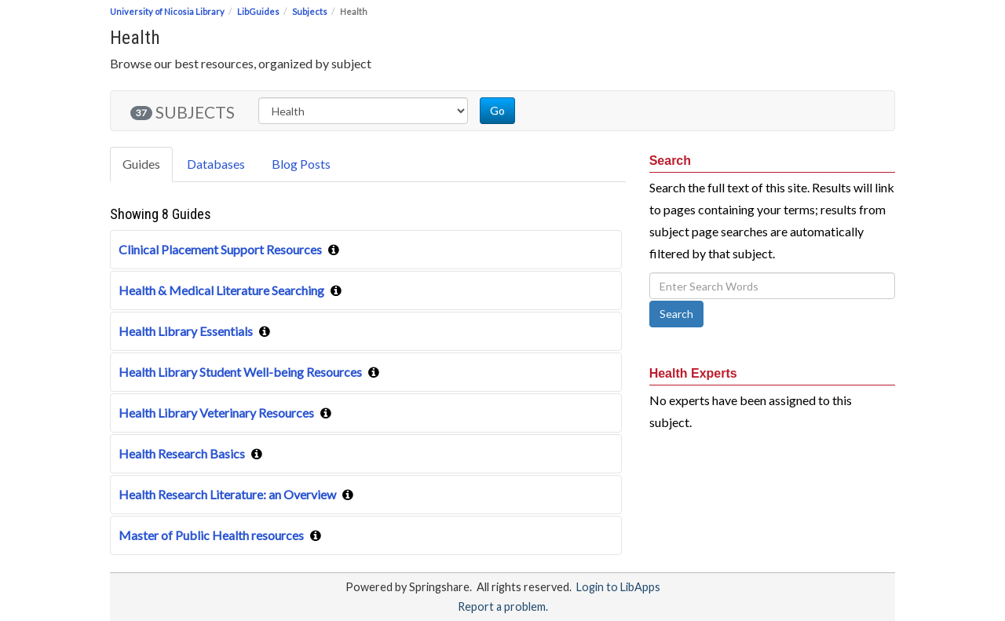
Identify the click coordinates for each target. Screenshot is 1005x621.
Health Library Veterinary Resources (216, 412)
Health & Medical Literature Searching (221, 290)
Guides (141, 163)
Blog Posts (301, 163)
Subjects (309, 11)
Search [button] (676, 313)
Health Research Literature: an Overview (227, 494)
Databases (216, 163)
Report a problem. (503, 606)
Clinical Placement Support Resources (220, 249)
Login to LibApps (618, 587)
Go (497, 110)
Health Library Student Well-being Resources (240, 371)
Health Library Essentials (186, 330)
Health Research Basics (182, 453)
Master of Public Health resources (211, 535)
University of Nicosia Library (167, 11)
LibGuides (258, 11)
